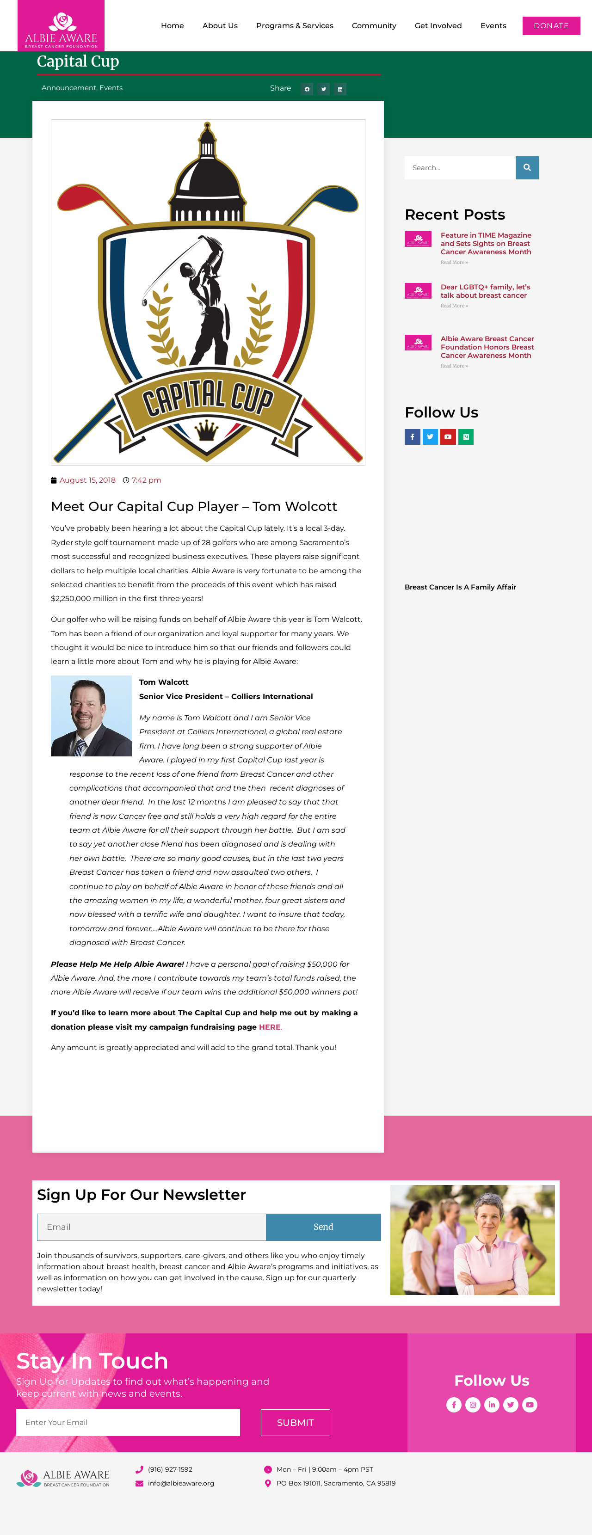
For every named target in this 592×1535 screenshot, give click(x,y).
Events (493, 25)
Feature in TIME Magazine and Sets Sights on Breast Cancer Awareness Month (486, 273)
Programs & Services (294, 25)
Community (374, 25)
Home (172, 25)
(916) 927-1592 (170, 1499)
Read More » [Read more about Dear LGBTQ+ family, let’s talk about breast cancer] (455, 336)
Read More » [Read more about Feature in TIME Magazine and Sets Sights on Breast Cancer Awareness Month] (455, 292)
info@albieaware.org (181, 1513)
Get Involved (438, 25)
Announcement (69, 117)
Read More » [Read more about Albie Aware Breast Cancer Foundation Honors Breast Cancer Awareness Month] (455, 396)
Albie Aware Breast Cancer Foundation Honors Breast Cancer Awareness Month (487, 377)
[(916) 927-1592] (139, 1500)
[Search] (527, 197)
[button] (307, 119)
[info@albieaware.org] (139, 1513)
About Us (220, 25)
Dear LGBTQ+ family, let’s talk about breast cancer (485, 321)
